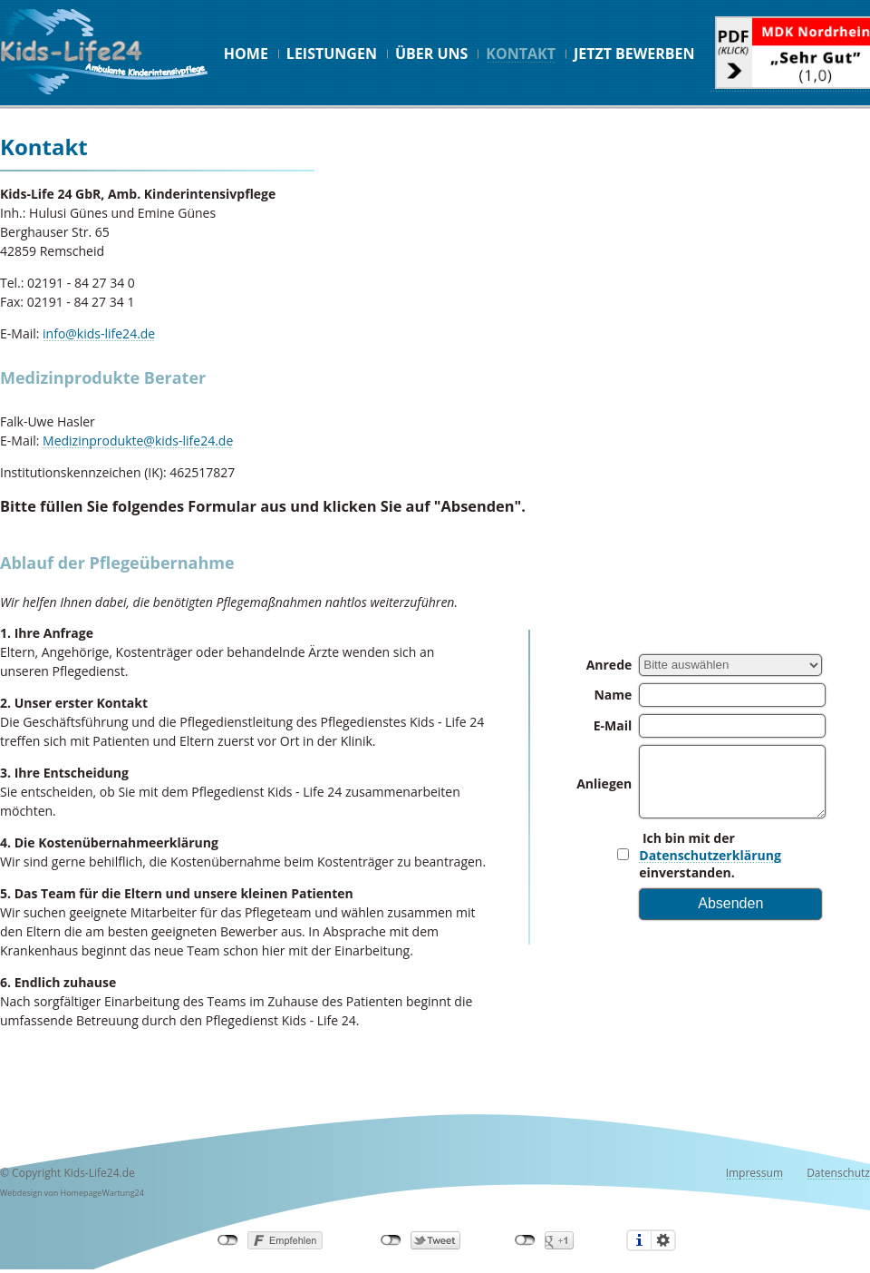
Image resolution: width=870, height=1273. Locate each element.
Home (246, 54)
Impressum (754, 1172)
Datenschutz (838, 1172)
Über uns (431, 54)
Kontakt (521, 54)
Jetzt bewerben (634, 54)
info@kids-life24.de (99, 333)
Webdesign (21, 1193)
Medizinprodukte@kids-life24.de (138, 440)
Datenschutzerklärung (710, 855)
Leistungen (331, 54)
